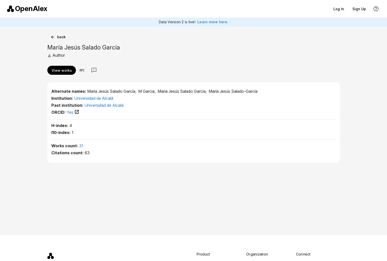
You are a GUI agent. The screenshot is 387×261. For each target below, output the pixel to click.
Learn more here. (212, 22)
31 (81, 145)
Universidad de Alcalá (93, 98)
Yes (73, 112)
